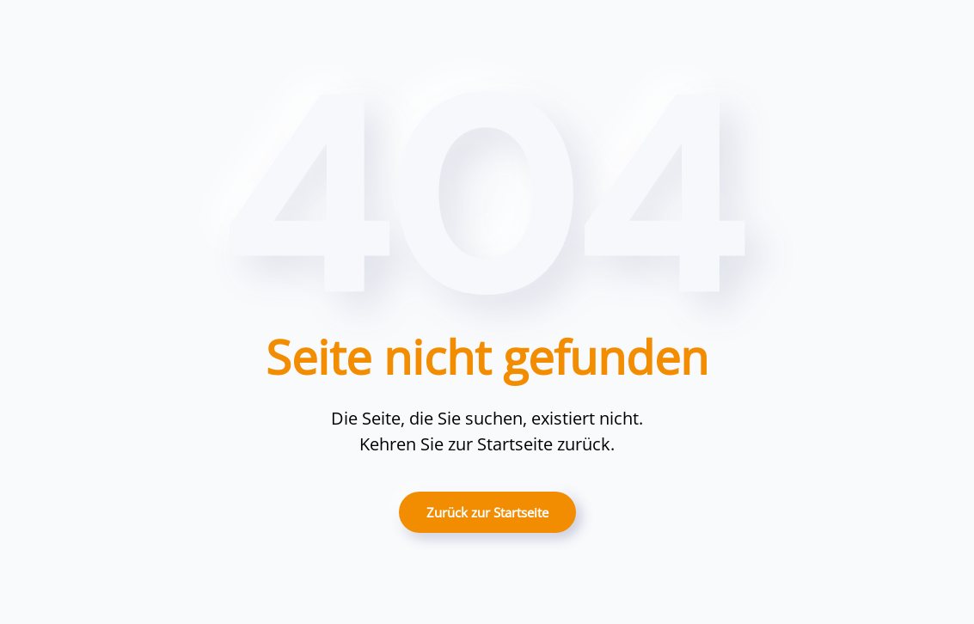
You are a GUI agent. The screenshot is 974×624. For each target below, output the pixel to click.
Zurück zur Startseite (487, 512)
